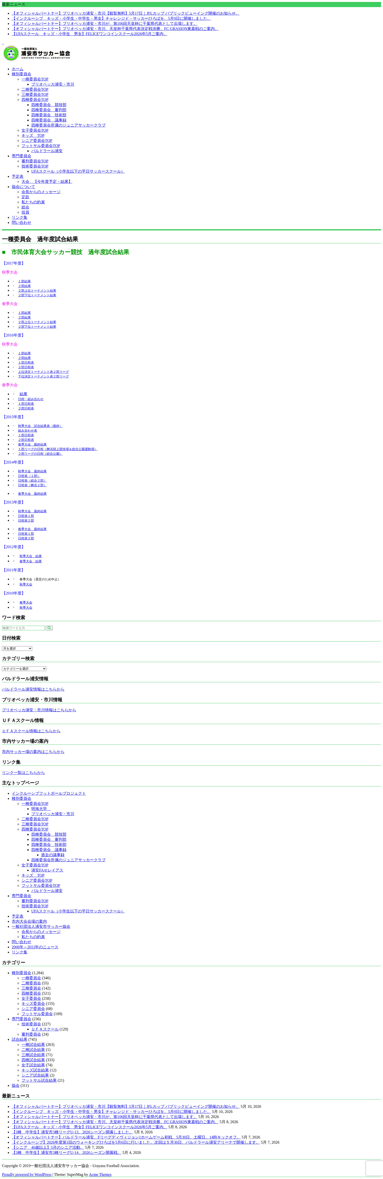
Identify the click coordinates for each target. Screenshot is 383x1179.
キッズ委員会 (33, 1003)
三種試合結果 (33, 1055)
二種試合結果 (33, 1050)
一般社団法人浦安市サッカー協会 (41, 926)
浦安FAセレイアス (47, 870)
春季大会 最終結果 (32, 444)
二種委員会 (31, 983)
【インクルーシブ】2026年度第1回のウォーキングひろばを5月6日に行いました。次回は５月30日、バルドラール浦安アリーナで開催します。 (136, 1142)
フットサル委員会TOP (40, 146)
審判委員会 (31, 1034)
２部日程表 (26, 367)
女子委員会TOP (34, 130)
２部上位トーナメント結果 (37, 290)
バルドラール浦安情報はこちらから (33, 689)
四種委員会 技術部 (48, 115)
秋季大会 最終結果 (32, 471)
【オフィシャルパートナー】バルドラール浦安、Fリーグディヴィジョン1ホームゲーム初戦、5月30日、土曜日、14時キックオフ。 (126, 1137)
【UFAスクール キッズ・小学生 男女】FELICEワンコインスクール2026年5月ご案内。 (89, 34)
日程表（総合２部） (32, 480)
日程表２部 (26, 520)
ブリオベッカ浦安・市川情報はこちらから (39, 710)
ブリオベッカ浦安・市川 (52, 84)
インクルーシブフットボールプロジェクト (49, 793)
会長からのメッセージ (41, 192)
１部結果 (24, 281)
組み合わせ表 (27, 430)
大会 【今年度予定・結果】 (46, 181)
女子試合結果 (33, 1065)
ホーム (17, 69)
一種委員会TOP (34, 79)
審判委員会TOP (34, 161)
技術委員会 (31, 1024)
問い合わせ (21, 222)
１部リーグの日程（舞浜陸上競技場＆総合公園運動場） (57, 449)
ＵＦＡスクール (45, 1029)
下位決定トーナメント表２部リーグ (43, 376)
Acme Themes (100, 1174)
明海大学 (41, 809)
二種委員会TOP (34, 89)
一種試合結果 (33, 1044)
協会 (16, 1085)
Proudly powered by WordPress (26, 1174)
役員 (25, 212)
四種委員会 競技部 (48, 105)
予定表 (17, 176)
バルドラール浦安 (47, 151)
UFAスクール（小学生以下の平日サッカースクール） (78, 171)
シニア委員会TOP (36, 141)
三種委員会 (31, 988)
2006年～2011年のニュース (35, 947)
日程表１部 (26, 516)
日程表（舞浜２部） (32, 485)
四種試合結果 (33, 1060)
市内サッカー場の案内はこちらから (33, 752)
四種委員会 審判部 (48, 110)
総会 (25, 207)
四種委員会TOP (34, 100)
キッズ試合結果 (35, 1070)
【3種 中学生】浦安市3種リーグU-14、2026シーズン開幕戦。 (66, 1152)
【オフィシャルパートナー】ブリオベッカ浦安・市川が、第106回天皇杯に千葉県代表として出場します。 (104, 23)
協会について (23, 187)
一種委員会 (31, 978)
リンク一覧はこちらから (23, 773)
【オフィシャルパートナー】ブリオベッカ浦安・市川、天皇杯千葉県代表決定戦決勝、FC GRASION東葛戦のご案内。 (115, 29)
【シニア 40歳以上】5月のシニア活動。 (48, 1147)
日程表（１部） (29, 476)
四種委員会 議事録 (48, 120)
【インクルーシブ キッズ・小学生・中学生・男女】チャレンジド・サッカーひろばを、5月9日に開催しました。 (111, 18)
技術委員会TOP (34, 166)
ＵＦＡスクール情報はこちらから (31, 731)
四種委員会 (31, 993)
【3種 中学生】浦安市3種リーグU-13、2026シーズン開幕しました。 (72, 1132)
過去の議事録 (52, 855)
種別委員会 (21, 74)
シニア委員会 (33, 1009)
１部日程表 (26, 362)
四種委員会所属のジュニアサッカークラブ (68, 125)
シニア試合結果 (35, 1075)
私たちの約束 (33, 202)
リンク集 (19, 217)
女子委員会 (31, 998)
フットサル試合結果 (39, 1080)
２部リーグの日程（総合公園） (40, 454)
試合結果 (19, 1039)
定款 (25, 197)
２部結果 (24, 286)
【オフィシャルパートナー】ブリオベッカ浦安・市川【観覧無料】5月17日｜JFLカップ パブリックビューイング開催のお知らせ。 (126, 13)
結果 (23, 394)
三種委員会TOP (34, 94)
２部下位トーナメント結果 (37, 295)
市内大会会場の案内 (29, 921)
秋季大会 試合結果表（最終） (40, 426)
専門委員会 (21, 156)
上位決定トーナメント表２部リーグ (43, 372)
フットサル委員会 (37, 1014)
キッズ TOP (32, 135)
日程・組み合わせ (30, 399)
